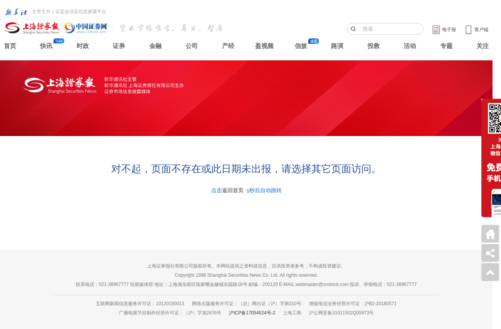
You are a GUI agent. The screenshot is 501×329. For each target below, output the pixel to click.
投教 (373, 46)
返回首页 (233, 190)
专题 (446, 46)
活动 (410, 46)
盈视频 (264, 46)
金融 (155, 46)
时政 (83, 46)
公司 (191, 46)
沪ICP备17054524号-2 (252, 313)
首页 (10, 46)
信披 (301, 46)
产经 (228, 46)
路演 (337, 46)
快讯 (46, 46)
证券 (119, 46)
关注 (482, 46)
